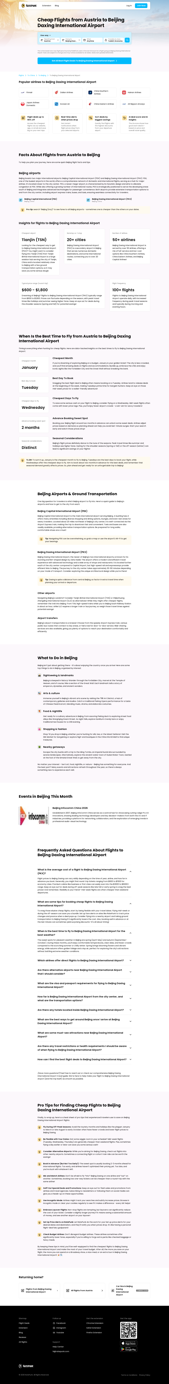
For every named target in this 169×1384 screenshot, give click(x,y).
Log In (129, 5)
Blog (57, 5)
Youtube (58, 1332)
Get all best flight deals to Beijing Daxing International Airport (84, 60)
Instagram (59, 1328)
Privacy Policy (144, 1375)
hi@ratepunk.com (61, 1351)
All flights (23, 1342)
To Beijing (43, 75)
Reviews (22, 1337)
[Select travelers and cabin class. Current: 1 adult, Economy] (114, 40)
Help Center (58, 1346)
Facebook (59, 1323)
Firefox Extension (94, 1332)
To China (32, 75)
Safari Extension (93, 1328)
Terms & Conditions (129, 1375)
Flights (23, 75)
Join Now (141, 5)
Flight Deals (24, 1323)
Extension (46, 5)
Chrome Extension (94, 1323)
